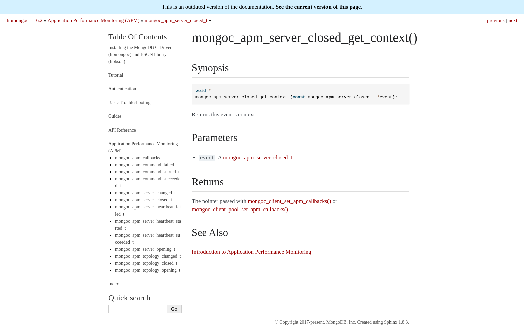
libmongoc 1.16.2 (25, 20)
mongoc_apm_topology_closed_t (146, 263)
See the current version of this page (318, 7)
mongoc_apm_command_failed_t (146, 164)
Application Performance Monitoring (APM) (94, 20)
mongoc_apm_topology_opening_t (147, 270)
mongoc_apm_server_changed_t (145, 192)
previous (496, 20)
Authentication (122, 88)
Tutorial (115, 75)
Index (113, 283)
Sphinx (390, 322)
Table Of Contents (137, 36)
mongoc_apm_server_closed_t (176, 20)
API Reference (122, 130)
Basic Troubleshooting (129, 102)
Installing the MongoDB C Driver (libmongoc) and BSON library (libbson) (140, 54)
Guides (115, 116)
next (513, 20)
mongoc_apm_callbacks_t (139, 157)
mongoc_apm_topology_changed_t (148, 256)
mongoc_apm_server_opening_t (145, 249)
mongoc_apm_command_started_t (147, 171)
